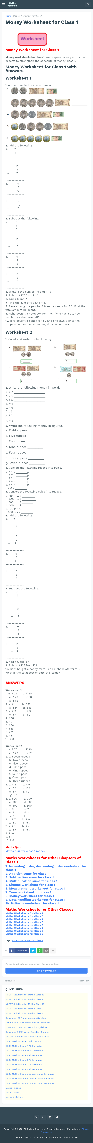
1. (7, 866)
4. (7, 881)
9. (7, 899)
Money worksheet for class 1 (31, 896)
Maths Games (12, 1092)
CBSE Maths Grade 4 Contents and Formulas (29, 1078)
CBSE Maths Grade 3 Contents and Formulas (29, 1083)
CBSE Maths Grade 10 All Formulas (24, 1050)
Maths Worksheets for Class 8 (24, 930)
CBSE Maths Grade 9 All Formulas (23, 1055)
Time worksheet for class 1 (30, 892)
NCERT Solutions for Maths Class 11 (24, 999)
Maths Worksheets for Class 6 (24, 925)
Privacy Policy (53, 1137)
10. (8, 903)
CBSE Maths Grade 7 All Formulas (23, 1064)
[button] (3, 4)
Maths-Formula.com (71, 1129)
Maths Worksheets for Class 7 (24, 927)
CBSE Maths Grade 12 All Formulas (24, 1041)
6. (7, 888)
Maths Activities (14, 1097)
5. (7, 885)
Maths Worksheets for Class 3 (24, 916)
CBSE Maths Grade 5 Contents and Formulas (29, 1074)
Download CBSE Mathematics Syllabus (26, 1027)
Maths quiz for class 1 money (25, 851)
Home (8, 16)
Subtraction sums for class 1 (31, 877)
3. (7, 877)
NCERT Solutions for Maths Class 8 (24, 1013)
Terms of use (71, 1137)
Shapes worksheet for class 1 (32, 885)
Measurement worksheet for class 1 (37, 888)
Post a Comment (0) (46, 971)
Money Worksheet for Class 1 (27, 16)
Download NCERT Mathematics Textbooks (27, 1022)
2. (7, 873)
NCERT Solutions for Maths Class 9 (24, 1008)
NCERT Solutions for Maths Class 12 (24, 994)
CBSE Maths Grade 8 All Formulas (23, 1060)
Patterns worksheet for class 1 (35, 903)
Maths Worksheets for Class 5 (24, 922)
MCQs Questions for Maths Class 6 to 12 (27, 1036)
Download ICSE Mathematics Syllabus (25, 1018)
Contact (38, 1137)
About (28, 1137)
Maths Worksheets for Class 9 (24, 933)
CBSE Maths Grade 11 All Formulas (23, 1046)
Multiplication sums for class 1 (33, 881)
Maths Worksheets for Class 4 (24, 919)
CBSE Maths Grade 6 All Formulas (23, 1069)
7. (7, 892)
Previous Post (10, 981)
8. (7, 896)
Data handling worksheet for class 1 (37, 899)
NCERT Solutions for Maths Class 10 (24, 1004)
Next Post (84, 981)
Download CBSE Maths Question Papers (26, 1032)
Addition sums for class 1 (29, 873)
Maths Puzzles (13, 1088)
